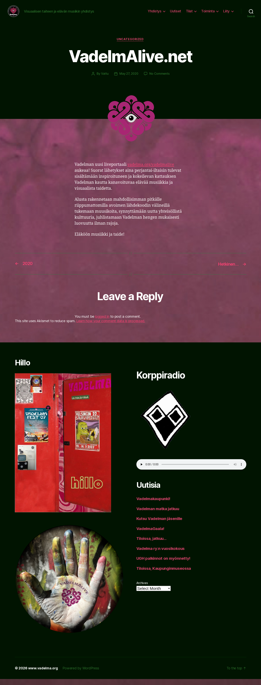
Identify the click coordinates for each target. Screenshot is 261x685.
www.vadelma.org (43, 674)
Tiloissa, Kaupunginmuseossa (165, 574)
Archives (142, 589)
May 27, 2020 (129, 80)
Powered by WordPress (81, 674)
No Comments (160, 80)
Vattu (104, 80)
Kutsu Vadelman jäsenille (160, 524)
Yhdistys (154, 14)
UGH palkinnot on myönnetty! (164, 564)
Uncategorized (130, 45)
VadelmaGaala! (151, 534)
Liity (226, 14)
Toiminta (208, 14)
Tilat (189, 14)
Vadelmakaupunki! (154, 504)
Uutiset (175, 14)
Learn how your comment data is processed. (110, 327)
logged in (102, 322)
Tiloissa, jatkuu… (152, 544)
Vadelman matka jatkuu (159, 514)
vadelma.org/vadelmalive (152, 170)
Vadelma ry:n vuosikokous (162, 554)
